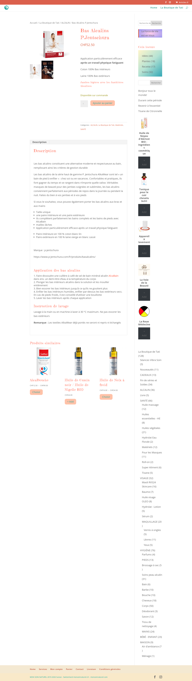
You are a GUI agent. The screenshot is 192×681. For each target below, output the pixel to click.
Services (43, 669)
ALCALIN (65, 22)
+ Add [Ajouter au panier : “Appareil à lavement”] (144, 251)
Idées (145, 55)
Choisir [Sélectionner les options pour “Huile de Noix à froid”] (106, 396)
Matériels (119, 125)
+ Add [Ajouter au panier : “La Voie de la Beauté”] (144, 294)
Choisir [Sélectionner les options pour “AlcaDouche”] (36, 392)
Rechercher (156, 83)
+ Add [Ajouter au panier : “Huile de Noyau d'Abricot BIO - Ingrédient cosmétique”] (144, 162)
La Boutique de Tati (172, 8)
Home (153, 8)
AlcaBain (113, 275)
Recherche (156, 23)
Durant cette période (150, 100)
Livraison (91, 669)
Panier (69, 669)
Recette (146, 66)
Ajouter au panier (102, 103)
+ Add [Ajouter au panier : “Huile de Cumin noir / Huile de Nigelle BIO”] (70, 401)
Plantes (146, 61)
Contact (80, 669)
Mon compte (56, 669)
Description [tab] (39, 142)
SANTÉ (83, 129)
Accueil (33, 22)
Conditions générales (109, 669)
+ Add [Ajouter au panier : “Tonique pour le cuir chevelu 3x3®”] (144, 210)
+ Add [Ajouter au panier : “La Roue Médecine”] (144, 333)
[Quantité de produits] (84, 103)
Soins (145, 72)
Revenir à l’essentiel (149, 105)
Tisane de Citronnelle (150, 111)
